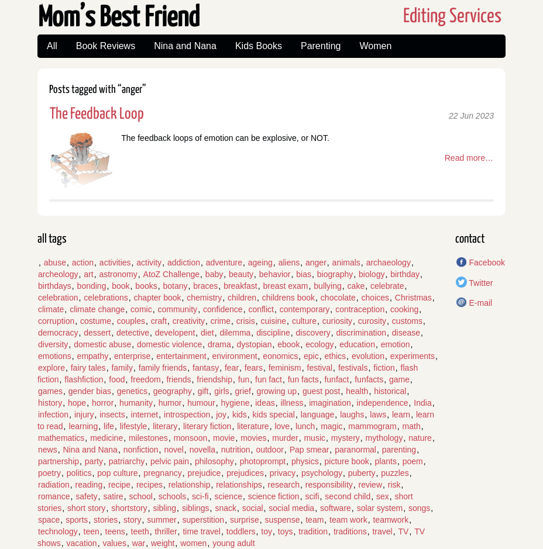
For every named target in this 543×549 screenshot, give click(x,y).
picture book (347, 461)
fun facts (303, 379)
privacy (282, 473)
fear (232, 367)
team (314, 519)
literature (253, 426)
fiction (384, 367)
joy (221, 414)
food (117, 379)
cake (356, 286)
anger (316, 262)
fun (243, 379)
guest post (322, 391)
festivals (353, 367)
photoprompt (263, 461)
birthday (405, 274)
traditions (350, 531)
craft (159, 321)
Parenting (321, 46)
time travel (202, 531)
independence (382, 403)
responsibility (329, 484)
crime (221, 321)
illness (291, 403)
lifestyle (133, 426)
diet (207, 332)
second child (347, 496)
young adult (233, 543)
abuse (55, 262)
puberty (362, 473)
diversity (53, 344)
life (109, 426)
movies (253, 438)
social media (291, 508)
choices (375, 297)
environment (234, 356)
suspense (282, 519)
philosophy (214, 461)
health (357, 391)
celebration (58, 297)
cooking (404, 309)
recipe (119, 484)
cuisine (274, 321)
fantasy (206, 367)
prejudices (245, 473)
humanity (136, 403)
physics (305, 461)
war (139, 543)
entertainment (181, 356)
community (177, 309)
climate (51, 309)
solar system (380, 508)
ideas (264, 403)
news (47, 449)
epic (311, 356)
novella (202, 449)
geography (172, 391)
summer (162, 519)
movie (224, 438)
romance (54, 496)
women (193, 543)
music (314, 438)
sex (382, 496)
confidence (223, 309)
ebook (288, 344)
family (122, 367)
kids (239, 414)
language (318, 414)
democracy (58, 332)
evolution (368, 356)
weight (162, 543)
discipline (273, 332)
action (83, 262)
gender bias (89, 391)
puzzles (394, 473)
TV (403, 531)
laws (378, 414)
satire (113, 496)
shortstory (129, 508)
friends (178, 379)
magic (331, 426)
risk (394, 484)
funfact (336, 379)
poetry (49, 473)
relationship (190, 484)
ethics (335, 356)
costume (95, 321)
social (252, 508)
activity (148, 262)
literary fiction (207, 426)
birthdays (54, 286)
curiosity (337, 321)
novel (173, 449)
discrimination (361, 332)
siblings (195, 508)
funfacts (369, 379)
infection (53, 414)
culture (304, 321)
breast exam (285, 286)
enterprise (132, 356)
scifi (312, 496)
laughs (352, 414)
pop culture (117, 473)
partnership (58, 461)
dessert (97, 332)
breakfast (240, 286)
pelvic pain (169, 461)
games (50, 391)
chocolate (338, 297)
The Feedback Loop (97, 114)
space (49, 519)
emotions (54, 356)
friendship (214, 379)
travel (382, 531)
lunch (305, 426)
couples (131, 321)
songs (419, 508)
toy (266, 531)
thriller (165, 531)
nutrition (235, 449)
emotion (395, 344)
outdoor (269, 449)
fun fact (268, 379)
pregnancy (162, 473)
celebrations (106, 297)
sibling (164, 508)
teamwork (390, 519)
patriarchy (127, 461)
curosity (372, 321)
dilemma (234, 332)
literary (165, 426)
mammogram (372, 426)
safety (86, 496)
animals (346, 262)
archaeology (388, 262)
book (120, 286)
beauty (241, 274)
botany (175, 286)
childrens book (288, 297)
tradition (313, 531)
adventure (224, 262)
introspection (187, 414)
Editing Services (452, 16)
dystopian (254, 344)
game (399, 379)
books (146, 286)
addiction (183, 262)
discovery (313, 332)
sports (77, 519)
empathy (93, 356)
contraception (359, 309)
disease (406, 332)
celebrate (387, 286)
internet (145, 414)
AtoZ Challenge (171, 274)
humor (170, 403)
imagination (330, 403)
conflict (261, 309)
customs (407, 321)
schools (172, 496)
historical (390, 391)
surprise (244, 519)
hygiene (235, 403)
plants (386, 461)
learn (401, 414)
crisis (245, 321)
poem (413, 461)
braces (205, 286)
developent (175, 332)
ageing (260, 262)
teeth (140, 531)
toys (285, 531)
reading (88, 484)
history (50, 403)
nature (420, 438)
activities (115, 262)
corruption (56, 321)
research (284, 484)
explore (51, 367)
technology (58, 531)
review (370, 484)
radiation (54, 484)
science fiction (274, 496)
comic (141, 309)
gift (203, 391)
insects (112, 414)
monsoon (191, 438)
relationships (239, 484)
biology (371, 274)
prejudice (204, 473)
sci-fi (200, 496)
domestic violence (169, 344)
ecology (319, 344)
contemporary (305, 309)
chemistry (204, 297)
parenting (399, 449)
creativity (189, 321)
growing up (277, 391)
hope (77, 403)
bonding (91, 286)
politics (79, 473)
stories (106, 519)
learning (83, 426)
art (88, 274)
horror (103, 403)
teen (91, 531)
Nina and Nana (185, 46)
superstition (204, 519)
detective (132, 332)
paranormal (355, 449)
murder (285, 438)
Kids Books (258, 46)
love (282, 426)
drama (219, 344)
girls (221, 391)
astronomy (118, 274)
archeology (58, 274)
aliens (289, 262)
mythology (384, 438)
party (94, 461)
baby (214, 274)
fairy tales (88, 367)
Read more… (469, 158)
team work (348, 519)
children (242, 297)
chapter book (157, 297)
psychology (321, 473)
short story (86, 508)
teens (115, 531)
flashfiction (83, 379)
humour (201, 403)
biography (335, 274)
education (357, 344)
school (140, 496)
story (132, 519)
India (422, 403)
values (114, 543)
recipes (149, 484)
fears (254, 367)
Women (375, 46)
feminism (285, 367)
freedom (145, 379)
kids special (274, 414)
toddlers (241, 531)
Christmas (413, 297)
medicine (106, 438)
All (52, 46)
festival (320, 367)
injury (84, 414)
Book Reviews (105, 46)
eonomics (280, 356)
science (228, 496)
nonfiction (141, 449)
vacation (81, 543)
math (412, 426)
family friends (163, 367)
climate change (97, 309)
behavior (275, 274)
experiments (412, 356)
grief (243, 391)
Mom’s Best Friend (119, 18)
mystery (345, 438)
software (335, 508)
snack (225, 508)
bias (303, 274)
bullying (327, 286)
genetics (132, 391)
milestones (148, 438)
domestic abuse (102, 344)
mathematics (61, 438)
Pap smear (309, 449)
